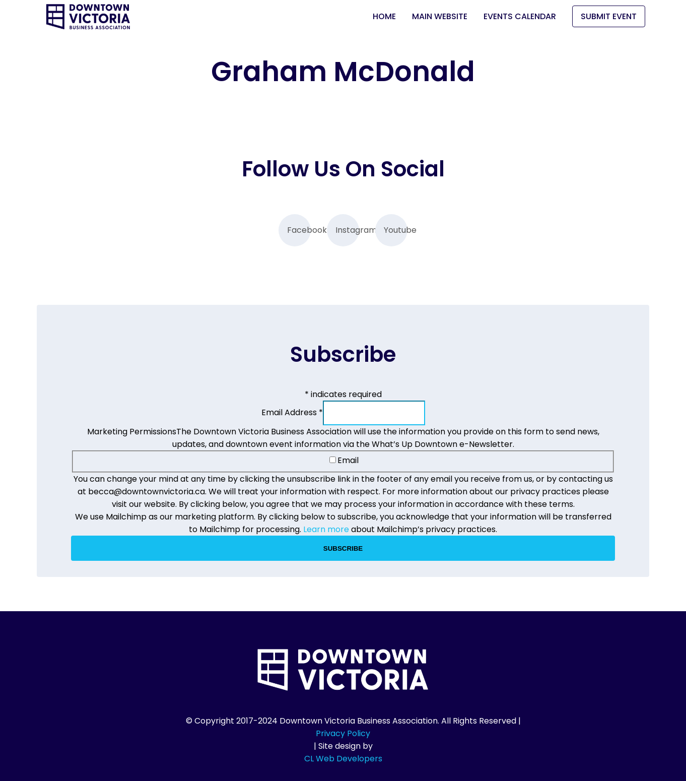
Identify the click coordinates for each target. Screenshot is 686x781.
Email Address (292, 412)
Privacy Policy (343, 733)
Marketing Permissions (131, 431)
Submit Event (609, 16)
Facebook (299, 230)
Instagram (347, 230)
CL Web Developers (343, 758)
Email (344, 460)
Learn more (326, 529)
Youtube (395, 230)
